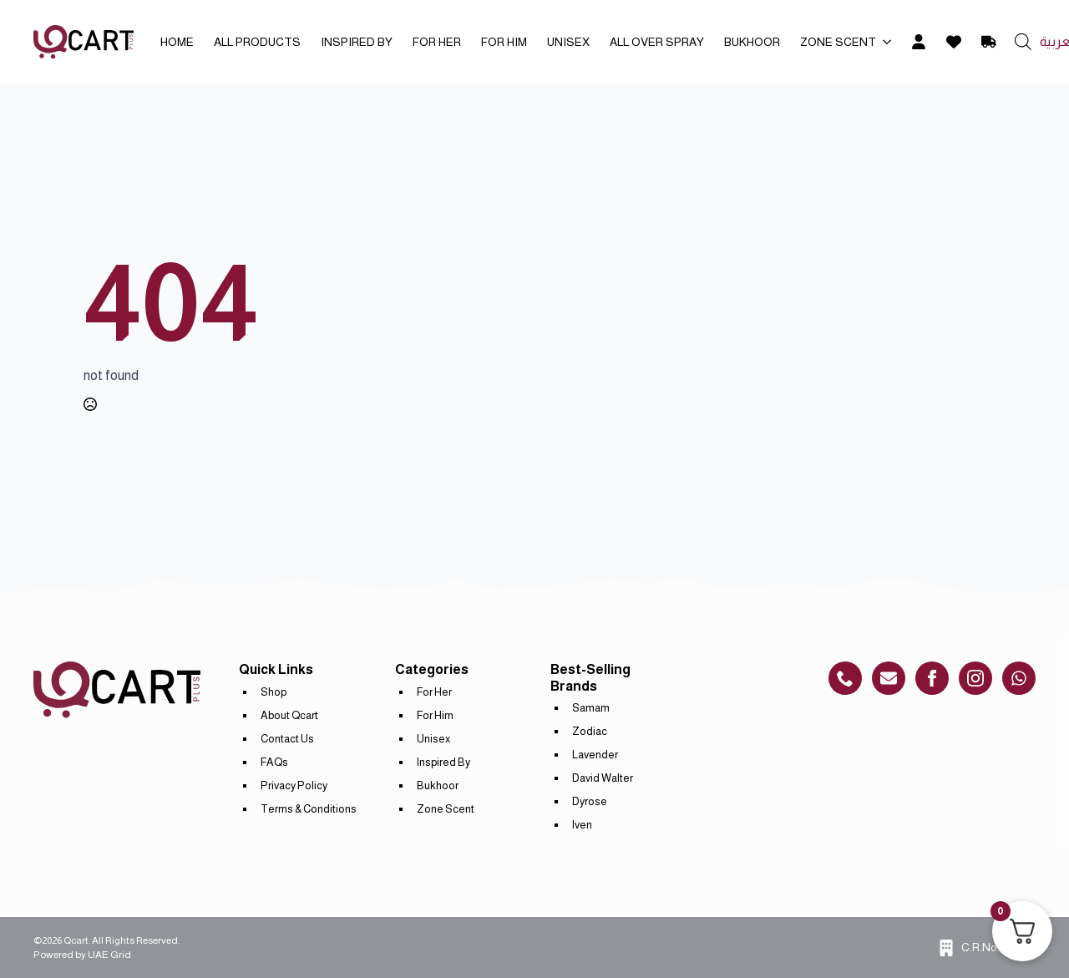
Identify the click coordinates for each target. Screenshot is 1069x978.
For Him (504, 41)
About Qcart (289, 715)
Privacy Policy (294, 785)
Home (177, 41)
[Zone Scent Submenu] (888, 41)
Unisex (568, 41)
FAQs (274, 762)
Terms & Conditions (309, 809)
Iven (582, 824)
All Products (257, 41)
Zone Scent (838, 41)
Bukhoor (752, 41)
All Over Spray (657, 41)
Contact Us (287, 738)
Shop (273, 692)
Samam (591, 708)
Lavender (595, 754)
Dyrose (589, 801)
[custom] (845, 678)
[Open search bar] (1023, 41)
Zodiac (589, 731)
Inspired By (357, 41)
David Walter (602, 778)
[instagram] (975, 678)
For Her (437, 41)
